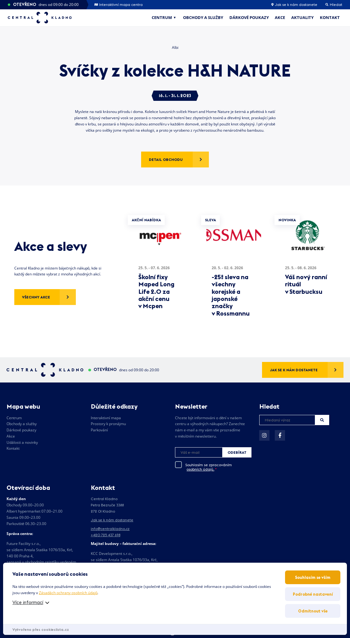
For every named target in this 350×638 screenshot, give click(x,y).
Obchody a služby (203, 17)
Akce (280, 17)
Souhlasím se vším (312, 577)
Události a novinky (22, 442)
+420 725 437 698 (105, 534)
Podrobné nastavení (313, 594)
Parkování (99, 430)
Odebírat (237, 452)
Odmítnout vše (313, 610)
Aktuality (302, 17)
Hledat (322, 420)
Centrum (162, 17)
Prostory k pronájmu (108, 423)
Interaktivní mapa (106, 417)
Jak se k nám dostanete (294, 5)
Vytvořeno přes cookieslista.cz (40, 629)
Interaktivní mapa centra (118, 5)
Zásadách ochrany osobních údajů (68, 592)
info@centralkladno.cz (110, 528)
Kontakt (330, 17)
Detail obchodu (166, 159)
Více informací (27, 602)
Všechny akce (36, 297)
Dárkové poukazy (249, 17)
